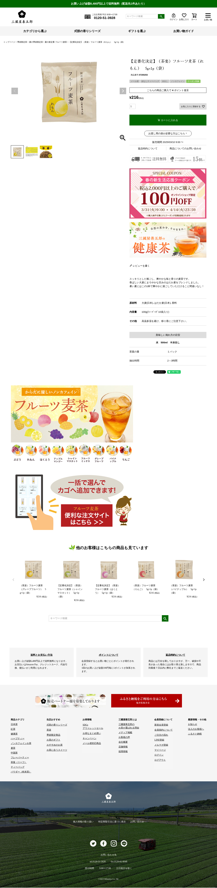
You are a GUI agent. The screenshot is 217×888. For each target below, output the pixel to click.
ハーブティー (17, 739)
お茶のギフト (53, 739)
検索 (161, 16)
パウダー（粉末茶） (21, 772)
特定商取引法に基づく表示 (112, 822)
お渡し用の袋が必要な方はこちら (166, 133)
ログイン (159, 753)
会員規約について (163, 729)
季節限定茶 (22, 42)
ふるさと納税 (195, 734)
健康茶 (14, 734)
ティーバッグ (17, 767)
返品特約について (147, 148)
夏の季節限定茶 (36, 42)
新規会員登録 (161, 724)
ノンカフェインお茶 (21, 743)
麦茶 (13, 748)
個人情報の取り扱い (83, 822)
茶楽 (49, 729)
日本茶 (14, 724)
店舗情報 (123, 747)
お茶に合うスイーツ (57, 748)
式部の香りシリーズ (87, 31)
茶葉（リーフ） (19, 762)
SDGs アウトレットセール (92, 726)
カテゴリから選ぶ (35, 31)
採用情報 (123, 751)
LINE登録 (159, 739)
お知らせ (192, 724)
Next (123, 91)
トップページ (9, 42)
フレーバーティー (20, 757)
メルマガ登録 (161, 743)
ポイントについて (108, 655)
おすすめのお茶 (55, 743)
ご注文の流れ (161, 734)
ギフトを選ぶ (137, 31)
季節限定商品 (53, 734)
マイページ (160, 748)
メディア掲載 (125, 732)
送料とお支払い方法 (41, 655)
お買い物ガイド (183, 31)
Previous (14, 91)
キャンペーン (89, 737)
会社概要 (123, 742)
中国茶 (14, 753)
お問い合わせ (138, 822)
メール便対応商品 (91, 742)
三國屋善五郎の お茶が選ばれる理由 (129, 726)
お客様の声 (124, 737)
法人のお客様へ (196, 729)
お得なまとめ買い (91, 732)
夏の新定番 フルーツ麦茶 (56, 42)
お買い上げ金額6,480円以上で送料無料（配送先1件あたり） (108, 3)
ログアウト (160, 757)
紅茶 (13, 729)
